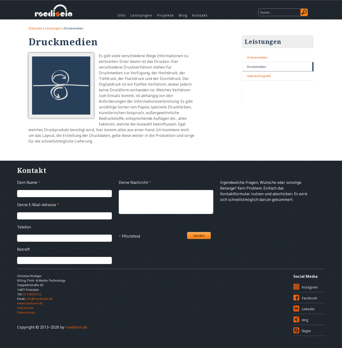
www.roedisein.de (30, 303)
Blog (183, 15)
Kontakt (200, 15)
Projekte (165, 15)
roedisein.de (76, 327)
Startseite (35, 28)
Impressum (25, 308)
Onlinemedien (257, 57)
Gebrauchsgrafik (259, 76)
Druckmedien (256, 67)
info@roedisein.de (39, 299)
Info (122, 15)
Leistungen (141, 15)
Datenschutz (26, 312)
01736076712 (32, 294)
